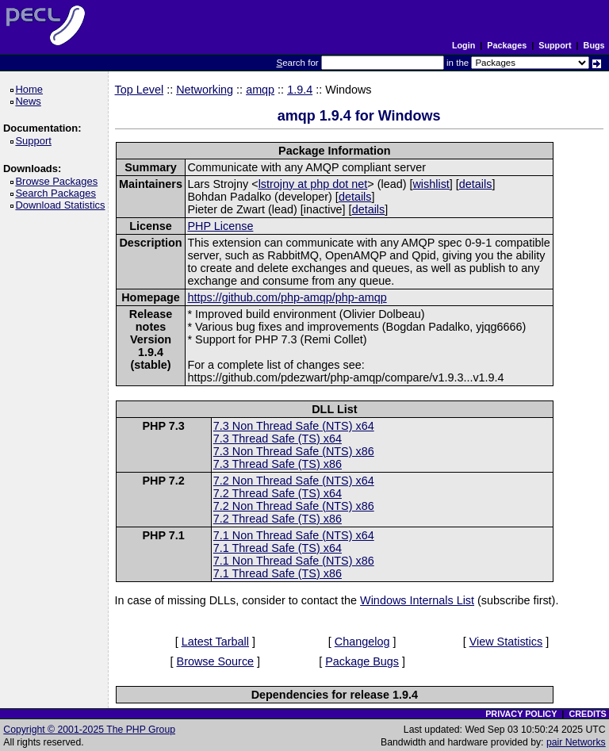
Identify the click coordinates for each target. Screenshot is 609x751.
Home (31, 89)
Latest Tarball (215, 641)
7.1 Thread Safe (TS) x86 (277, 573)
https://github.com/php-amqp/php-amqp (286, 297)
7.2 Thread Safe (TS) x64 (277, 493)
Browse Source (216, 661)
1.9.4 (299, 89)
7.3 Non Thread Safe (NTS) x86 (293, 451)
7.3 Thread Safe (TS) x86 (277, 464)
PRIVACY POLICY (521, 713)
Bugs (594, 45)
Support (554, 45)
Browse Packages (59, 181)
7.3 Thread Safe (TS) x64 (277, 438)
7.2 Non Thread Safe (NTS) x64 (293, 480)
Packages (507, 45)
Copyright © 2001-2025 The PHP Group (89, 729)
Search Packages (58, 193)
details (475, 184)
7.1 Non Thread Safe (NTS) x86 (293, 560)
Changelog (362, 641)
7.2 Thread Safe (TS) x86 (277, 518)
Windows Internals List (417, 600)
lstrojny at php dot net (313, 184)
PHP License (220, 226)
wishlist (430, 184)
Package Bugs (362, 661)
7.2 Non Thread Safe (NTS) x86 (293, 506)
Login (463, 45)
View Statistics (506, 641)
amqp (260, 89)
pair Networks (576, 742)
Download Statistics (62, 205)
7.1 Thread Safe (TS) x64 (277, 548)
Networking (204, 89)
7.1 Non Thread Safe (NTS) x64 (293, 535)
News (30, 101)
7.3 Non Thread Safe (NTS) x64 (293, 426)
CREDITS (587, 713)
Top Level (139, 89)
